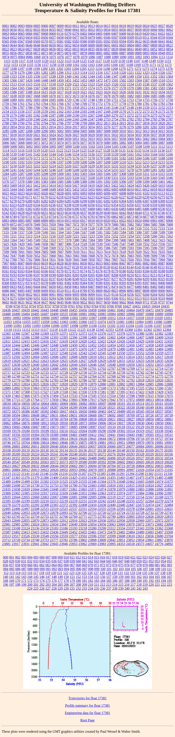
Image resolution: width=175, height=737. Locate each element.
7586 (107, 248)
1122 (60, 61)
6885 (21, 220)
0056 (122, 30)
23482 (121, 532)
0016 (114, 26)
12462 (16, 349)
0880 (91, 53)
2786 (161, 119)
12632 (130, 361)
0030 (13, 30)
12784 (63, 380)
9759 (63, 306)
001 (11, 557)
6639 (99, 213)
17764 (35, 400)
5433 (161, 185)
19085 (73, 427)
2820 (161, 123)
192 (151, 581)
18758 (16, 419)
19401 (73, 435)
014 (90, 557)
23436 (54, 532)
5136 (161, 150)
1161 (76, 65)
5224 (52, 166)
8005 (13, 263)
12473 (63, 349)
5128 (106, 150)
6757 (75, 217)
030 (17, 561)
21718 (25, 485)
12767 (102, 376)
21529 (73, 481)
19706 (130, 439)
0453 (21, 37)
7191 (5, 236)
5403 (5, 185)
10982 (92, 314)
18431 (73, 411)
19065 (16, 427)
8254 (99, 279)
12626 (73, 361)
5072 (44, 143)
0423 (169, 33)
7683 (130, 255)
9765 (102, 306)
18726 (149, 415)
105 (133, 569)
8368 (5, 283)
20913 (35, 470)
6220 (75, 197)
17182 (121, 388)
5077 (83, 143)
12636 (168, 361)
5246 (52, 170)
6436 (114, 209)
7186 (138, 232)
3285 (5, 131)
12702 (102, 368)
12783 (54, 380)
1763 (36, 104)
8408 (169, 283)
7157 (21, 232)
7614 (106, 252)
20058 (101, 446)
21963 (102, 493)
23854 (140, 540)
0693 (122, 45)
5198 (68, 162)
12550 (121, 353)
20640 (44, 466)
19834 (44, 442)
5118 (28, 150)
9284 (21, 298)
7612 (91, 252)
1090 (122, 57)
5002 (60, 131)
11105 (139, 326)
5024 (52, 135)
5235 (138, 166)
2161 (52, 111)
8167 (52, 271)
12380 (140, 333)
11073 (92, 322)
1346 (107, 76)
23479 (111, 532)
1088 (107, 57)
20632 (35, 466)
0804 (130, 45)
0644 (13, 45)
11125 (81, 329)
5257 (122, 170)
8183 (138, 271)
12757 (73, 376)
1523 (91, 84)
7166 (75, 232)
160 (127, 577)
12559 (159, 353)
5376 (5, 181)
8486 (5, 291)
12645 (83, 365)
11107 (158, 326)
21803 (92, 485)
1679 (114, 96)
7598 (169, 248)
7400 (122, 240)
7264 (13, 240)
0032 (29, 30)
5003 (68, 131)
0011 (75, 26)
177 (60, 581)
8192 (5, 275)
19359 (25, 435)
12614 (130, 357)
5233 (122, 166)
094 (66, 569)
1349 (130, 76)
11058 (45, 322)
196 (5, 584)
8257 (107, 279)
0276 (75, 33)
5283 (169, 170)
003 (23, 557)
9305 (107, 298)
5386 (68, 181)
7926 (130, 259)
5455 (91, 189)
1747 (83, 100)
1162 (83, 65)
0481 (99, 37)
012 (78, 557)
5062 (146, 139)
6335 (44, 205)
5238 (161, 166)
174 (42, 581)
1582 (153, 88)
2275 (153, 115)
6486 (146, 209)
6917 (83, 220)
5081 (114, 143)
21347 (6, 478)
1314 (83, 72)
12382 (159, 333)
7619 (130, 252)
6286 (75, 201)
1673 (75, 96)
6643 (130, 213)
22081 (73, 497)
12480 (121, 349)
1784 (169, 104)
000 (5, 557)
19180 (25, 431)
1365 (5, 80)
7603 (29, 252)
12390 (44, 337)
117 (35, 573)
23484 (130, 532)
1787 (21, 107)
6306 (138, 201)
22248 (121, 501)
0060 (153, 30)
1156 (37, 65)
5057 (114, 139)
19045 (149, 423)
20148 (120, 450)
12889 (6, 388)
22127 (120, 497)
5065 (169, 139)
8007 (21, 263)
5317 (5, 178)
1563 (5, 88)
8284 (138, 279)
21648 (121, 481)
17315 (35, 392)
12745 (159, 372)
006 (42, 557)
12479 (111, 349)
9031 (36, 294)
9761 (71, 306)
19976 (149, 442)
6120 (21, 197)
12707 (111, 368)
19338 (159, 431)
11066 (83, 322)
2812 (99, 123)
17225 (140, 388)
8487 (13, 291)
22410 (92, 505)
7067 (68, 224)
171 (23, 581)
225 (36, 588)
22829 (159, 516)
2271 (122, 115)
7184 (122, 232)
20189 (6, 454)
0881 (99, 53)
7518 (83, 244)
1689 (13, 100)
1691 (21, 100)
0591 (99, 41)
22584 (140, 509)
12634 (149, 361)
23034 (54, 524)
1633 (153, 92)
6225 (106, 197)
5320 (29, 178)
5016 (169, 131)
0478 (83, 37)
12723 (25, 372)
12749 (16, 376)
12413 (25, 341)
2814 (114, 123)
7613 (99, 252)
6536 (161, 209)
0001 (5, 26)
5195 (44, 162)
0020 (138, 26)
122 (65, 573)
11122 (72, 329)
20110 (25, 450)
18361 (159, 407)
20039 (44, 446)
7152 (153, 228)
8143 (122, 267)
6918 (91, 220)
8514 (75, 291)
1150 (160, 61)
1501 (114, 80)
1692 (29, 100)
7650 (29, 255)
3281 (145, 127)
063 (48, 565)
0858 (29, 53)
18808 (83, 419)
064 (54, 565)
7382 (83, 240)
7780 (13, 259)
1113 (162, 57)
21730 (35, 485)
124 (77, 573)
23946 (63, 544)
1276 (169, 69)
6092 (75, 193)
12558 (149, 353)
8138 (99, 267)
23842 (111, 540)
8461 (75, 287)
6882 (169, 217)
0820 (161, 45)
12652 (149, 365)
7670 (99, 255)
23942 (44, 544)
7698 (146, 255)
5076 (75, 143)
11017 (130, 318)
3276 (106, 127)
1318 (114, 72)
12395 (63, 337)
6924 (138, 220)
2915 (60, 127)
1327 (169, 72)
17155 (92, 388)
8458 (68, 287)
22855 (25, 520)
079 (145, 565)
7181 (99, 232)
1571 (68, 88)
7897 (114, 259)
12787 (92, 380)
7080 (114, 224)
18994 (92, 423)
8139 (106, 267)
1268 (114, 69)
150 (66, 577)
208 (78, 584)
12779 (16, 380)
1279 (21, 72)
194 (163, 581)
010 (66, 557)
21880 (130, 489)
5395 (114, 181)
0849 (138, 49)
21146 (44, 474)
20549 (25, 462)
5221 (29, 166)
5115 (13, 150)
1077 (68, 57)
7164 (60, 232)
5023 (44, 135)
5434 (169, 185)
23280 (92, 528)
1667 (29, 96)
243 (145, 588)
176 (54, 581)
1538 (161, 84)
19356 (16, 435)
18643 (63, 415)
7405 (138, 240)
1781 (146, 104)
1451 (68, 80)
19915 (111, 442)
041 (84, 561)
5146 (68, 154)
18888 (35, 423)
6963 (153, 220)
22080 (63, 497)
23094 (168, 524)
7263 (5, 240)
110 (163, 569)
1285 (52, 72)
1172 (160, 65)
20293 (130, 454)
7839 (68, 259)
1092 (138, 57)
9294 (52, 298)
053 (157, 561)
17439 (6, 396)
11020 (158, 318)
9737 (161, 302)
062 (42, 565)
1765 (52, 104)
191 (145, 581)
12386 (25, 337)
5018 (13, 135)
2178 (5, 115)
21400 (54, 478)
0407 (114, 33)
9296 (60, 298)
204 (54, 584)
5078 (91, 143)
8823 (114, 291)
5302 (75, 174)
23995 (111, 544)
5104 (107, 146)
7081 (122, 224)
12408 (149, 337)
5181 (114, 158)
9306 (114, 298)
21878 (111, 489)
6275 (161, 197)
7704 (169, 255)
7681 (122, 255)
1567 (36, 88)
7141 (122, 228)
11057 (35, 322)
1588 (29, 92)
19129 (140, 427)
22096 (102, 497)
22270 (159, 501)
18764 (35, 419)
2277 (169, 115)
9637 (44, 302)
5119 (36, 150)
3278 (122, 127)
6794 (99, 217)
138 (162, 573)
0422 (161, 33)
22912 (63, 520)
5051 (75, 139)
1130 (121, 61)
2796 (60, 123)
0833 (75, 49)
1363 (161, 76)
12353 (109, 329)
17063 (35, 388)
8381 (60, 283)
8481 (146, 287)
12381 (149, 333)
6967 (161, 220)
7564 (29, 248)
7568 (44, 248)
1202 (59, 69)
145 (36, 577)
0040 (68, 30)
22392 (73, 505)
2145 (107, 107)
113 (11, 573)
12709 (130, 368)
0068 (44, 33)
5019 (21, 135)
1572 (75, 88)
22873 (44, 520)
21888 (149, 489)
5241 (13, 170)
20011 (35, 446)
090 (42, 569)
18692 (111, 415)
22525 (63, 509)
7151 (145, 228)
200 (30, 584)
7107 (68, 228)
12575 (6, 357)
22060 (35, 497)
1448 (44, 80)
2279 (13, 119)
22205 (35, 501)
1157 (45, 65)
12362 (147, 329)
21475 (140, 478)
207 (72, 584)
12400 (92, 337)
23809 (102, 540)
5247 (60, 170)
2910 (21, 127)
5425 (138, 185)
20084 (140, 446)
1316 (99, 72)
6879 (153, 217)
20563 (44, 462)
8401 (153, 283)
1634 (161, 92)
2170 (122, 111)
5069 (29, 143)
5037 (153, 135)
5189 (169, 158)
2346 (83, 119)
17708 (6, 400)
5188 (161, 158)
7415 (161, 240)
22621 (168, 509)
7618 (122, 252)
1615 (44, 92)
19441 (111, 435)
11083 (130, 322)
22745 (16, 516)
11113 (35, 329)
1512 (5, 84)
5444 (13, 189)
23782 (63, 540)
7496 (68, 244)
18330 (130, 407)
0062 (169, 30)
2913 (44, 127)
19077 (63, 427)
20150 (130, 450)
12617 (159, 357)
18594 (16, 415)
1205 (83, 69)
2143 (91, 107)
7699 (153, 255)
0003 (21, 26)
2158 (36, 111)
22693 (63, 513)
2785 (153, 119)
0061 (161, 30)
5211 (130, 162)
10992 (16, 318)
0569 (36, 41)
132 (126, 573)
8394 (130, 283)
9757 (48, 306)
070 (90, 565)
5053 (91, 139)
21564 (102, 481)
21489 (6, 481)
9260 (146, 294)
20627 (16, 466)
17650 (159, 396)
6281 (36, 201)
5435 (5, 189)
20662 (73, 466)
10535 (63, 314)
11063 (64, 322)
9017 (13, 294)
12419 (73, 341)
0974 (5, 57)
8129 (75, 267)
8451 (60, 287)
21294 (130, 474)
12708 (121, 368)
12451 (83, 345)
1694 (44, 100)
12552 (140, 353)
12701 (92, 368)
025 (157, 557)
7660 (52, 255)
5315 (161, 174)
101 (108, 569)
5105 (115, 146)
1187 (5, 69)
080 (151, 565)
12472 (54, 349)
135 (144, 573)
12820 (159, 380)
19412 (92, 435)
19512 (159, 435)
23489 (140, 532)
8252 (83, 279)
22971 (149, 520)
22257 (140, 501)
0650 (52, 45)
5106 (122, 146)
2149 (138, 107)
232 (78, 588)
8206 (99, 275)
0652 (68, 45)
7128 (91, 228)
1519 (60, 84)
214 (114, 584)
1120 (45, 61)
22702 (73, 513)
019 (120, 557)
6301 (99, 201)
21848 (54, 489)
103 (121, 569)
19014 (111, 423)
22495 (6, 509)
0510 (138, 37)
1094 (154, 57)
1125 (83, 61)
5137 (169, 150)
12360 (128, 329)
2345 (75, 119)
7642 (5, 255)
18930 (63, 423)
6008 (122, 189)
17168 (102, 388)
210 (90, 584)
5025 (60, 135)
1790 (44, 107)
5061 (138, 139)
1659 (21, 96)
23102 (6, 528)
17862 (63, 400)
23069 (121, 524)
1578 (122, 88)
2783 (138, 119)
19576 (6, 439)
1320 (122, 72)
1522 (83, 84)
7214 (36, 236)
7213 (28, 236)
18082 (83, 404)
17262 (149, 388)
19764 (25, 442)
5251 (91, 170)
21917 (44, 493)
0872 (36, 53)
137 (156, 573)
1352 (153, 76)
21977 (130, 493)
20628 (25, 466)
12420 (82, 341)
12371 (63, 333)
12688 (54, 368)
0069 (52, 33)
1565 (21, 88)
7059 (52, 224)
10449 (63, 310)
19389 (54, 435)
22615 (159, 509)
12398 (83, 337)
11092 (27, 326)
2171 (130, 111)
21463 (121, 478)
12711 (140, 368)
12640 (35, 365)
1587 (21, 92)
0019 (130, 26)
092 (54, 569)
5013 (145, 131)
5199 (75, 162)
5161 (130, 154)
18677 (102, 415)
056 (5, 565)
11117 (44, 329)
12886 (159, 384)
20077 (130, 446)
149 (60, 577)
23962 (83, 544)
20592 (102, 462)
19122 (130, 427)
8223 (29, 279)
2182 (36, 115)
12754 (54, 376)
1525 (107, 84)
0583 (75, 41)
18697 (121, 415)
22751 (25, 516)
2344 (68, 119)
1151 (167, 61)
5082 (122, 143)
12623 (44, 361)
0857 (21, 53)
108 (151, 569)
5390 (91, 181)
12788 (102, 380)
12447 (44, 345)
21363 (16, 478)
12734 (102, 372)
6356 (130, 205)
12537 (54, 353)
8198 (44, 275)
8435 (21, 287)
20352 (16, 458)
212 (102, 584)
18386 (25, 411)
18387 (35, 411)
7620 (138, 252)
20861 (6, 470)
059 (23, 565)
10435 (165, 306)
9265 (161, 294)
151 (72, 577)
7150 (138, 228)
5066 (5, 143)
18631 (54, 415)
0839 (114, 49)
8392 (114, 283)
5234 (130, 166)
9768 (118, 306)
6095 (99, 193)
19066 (25, 427)
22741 (168, 513)
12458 (149, 345)
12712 (149, 368)
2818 (146, 123)
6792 (83, 217)
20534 (168, 458)
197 (11, 584)
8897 (138, 291)
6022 (13, 193)
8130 (83, 267)
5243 (29, 170)
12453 (102, 345)
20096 (159, 446)
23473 (102, 532)
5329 (99, 178)
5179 (99, 158)
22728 (140, 513)
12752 (44, 376)
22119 (111, 497)
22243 (111, 501)
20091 (149, 446)
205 (60, 584)
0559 (161, 37)
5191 (13, 162)
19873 (73, 442)
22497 (25, 509)
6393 (60, 209)
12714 (159, 368)
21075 (159, 470)
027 (169, 557)
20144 (111, 450)
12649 (121, 365)
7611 (83, 252)
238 (115, 588)
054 (163, 561)
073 (108, 565)
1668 (36, 96)
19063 (6, 427)
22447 (130, 505)
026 (163, 557)
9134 (114, 294)
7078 (99, 224)
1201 (52, 69)
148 (54, 577)
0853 (161, 49)
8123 (44, 267)
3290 (44, 131)
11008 (102, 318)
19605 (54, 439)
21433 (83, 478)
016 (102, 557)
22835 (168, 516)
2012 (83, 107)
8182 (130, 271)
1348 (122, 76)
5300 (60, 174)
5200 (83, 162)
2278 (5, 119)
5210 (122, 162)
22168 (159, 497)
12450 (73, 345)
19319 (140, 431)
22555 (102, 509)
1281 (36, 72)
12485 (168, 349)
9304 (99, 298)
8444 (36, 287)
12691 (63, 368)
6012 (145, 189)
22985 (16, 524)
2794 (44, 123)
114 (17, 573)
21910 (35, 493)
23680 (159, 536)
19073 (54, 427)
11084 (139, 322)
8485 (169, 287)
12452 (92, 345)
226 (42, 588)
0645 (21, 45)
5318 (13, 178)
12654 (168, 365)
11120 (63, 329)
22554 (92, 509)
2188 (60, 115)
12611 (102, 357)
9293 (44, 298)
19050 (159, 423)
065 (60, 565)
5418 (83, 185)
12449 (63, 345)
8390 (99, 283)
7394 (107, 240)
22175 (168, 497)
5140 (21, 154)
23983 (102, 544)
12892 (16, 388)
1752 (122, 100)
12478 (102, 349)
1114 (169, 57)
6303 (114, 201)
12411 (6, 341)
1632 (146, 92)
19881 (102, 442)
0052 (91, 30)
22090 (83, 497)
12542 (83, 353)
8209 (122, 275)
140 (5, 577)
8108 (13, 267)
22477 (159, 505)
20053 (82, 446)
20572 (54, 462)
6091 (68, 193)
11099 (83, 326)
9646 (68, 302)
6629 (29, 213)
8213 (153, 275)
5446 (29, 189)
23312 (111, 528)
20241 (54, 454)
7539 (99, 244)
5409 (13, 185)
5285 (13, 174)
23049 (73, 524)
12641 (44, 365)
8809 (99, 291)
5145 (60, 154)
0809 (153, 45)
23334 (121, 528)
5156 (91, 154)
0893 (146, 53)
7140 (114, 228)
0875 (60, 53)
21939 (63, 493)
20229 (44, 454)
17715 (16, 400)
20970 (92, 470)
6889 (44, 220)
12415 (35, 341)
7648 (21, 255)
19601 (44, 439)
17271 (6, 392)
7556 (161, 244)
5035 (138, 135)
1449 (52, 80)
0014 (99, 26)
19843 (54, 442)
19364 (35, 435)
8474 (114, 287)
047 (121, 561)
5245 (44, 170)
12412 (15, 341)
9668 (138, 302)
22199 (25, 501)
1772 (99, 104)
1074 (44, 57)
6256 (153, 197)
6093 (83, 193)
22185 (6, 501)
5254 (107, 170)
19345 (168, 431)
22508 (35, 509)
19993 (168, 442)
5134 (145, 150)
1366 (13, 80)
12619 (6, 361)
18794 (63, 419)
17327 (44, 392)
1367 (21, 80)
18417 (63, 411)
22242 (102, 501)
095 (72, 569)
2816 (130, 123)
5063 (153, 139)
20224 (35, 454)
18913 (44, 423)
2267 (91, 115)
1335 (29, 76)
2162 (60, 111)
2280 (21, 119)
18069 (63, 404)
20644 (54, 466)
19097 (92, 427)
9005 (169, 291)
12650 (130, 365)
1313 (75, 72)
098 (90, 569)
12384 (6, 337)
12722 (16, 372)
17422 (140, 392)
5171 (36, 158)
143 (23, 577)
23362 (159, 528)
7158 (29, 232)
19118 (121, 427)
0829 (44, 49)
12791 (121, 380)
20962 (83, 470)
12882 (121, 384)
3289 (36, 131)
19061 (168, 423)
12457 (140, 345)
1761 (21, 104)
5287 (21, 174)
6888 (36, 220)
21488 (168, 478)
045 (108, 561)
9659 (107, 302)
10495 (35, 314)
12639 (25, 365)
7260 (153, 236)
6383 (36, 209)
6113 (161, 193)
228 (54, 588)
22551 (83, 509)
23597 (102, 536)
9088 (44, 294)
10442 (35, 310)
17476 (44, 396)
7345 (29, 240)
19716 (140, 439)
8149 (153, 267)
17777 (44, 400)
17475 (35, 396)
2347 (91, 119)
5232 (114, 166)
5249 (75, 170)
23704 (168, 536)
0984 (21, 57)
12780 (25, 380)
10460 (102, 310)
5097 (60, 146)
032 (30, 561)
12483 (149, 349)
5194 (36, 162)
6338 (67, 205)
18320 (102, 407)
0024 (145, 26)
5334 (138, 178)
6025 (36, 193)
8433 (13, 287)
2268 (99, 115)
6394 (68, 209)
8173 (75, 271)
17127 (73, 388)
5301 (68, 174)
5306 (107, 174)
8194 (21, 275)
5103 (99, 146)
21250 (73, 474)
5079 (99, 143)
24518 (130, 544)
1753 (130, 100)
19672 (111, 439)
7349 (36, 240)
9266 (169, 294)
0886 (114, 53)
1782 (153, 104)
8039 (68, 263)
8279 (122, 279)
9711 (146, 302)
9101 (99, 294)
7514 (75, 244)
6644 (138, 213)
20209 (16, 454)
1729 (68, 100)
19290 (101, 431)
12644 (73, 365)
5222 (36, 166)
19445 (130, 435)
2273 (138, 115)
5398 (138, 181)
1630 (130, 92)
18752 (6, 419)
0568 (29, 41)
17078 (54, 388)
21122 (16, 474)
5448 (44, 189)
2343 (60, 119)
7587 (114, 248)
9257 (138, 294)
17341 (73, 392)
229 (60, 588)
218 (139, 584)
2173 (146, 111)
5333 (130, 178)
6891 (52, 220)
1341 (75, 76)
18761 (25, 419)
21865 (83, 489)
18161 (159, 404)
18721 (140, 415)
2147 (122, 107)
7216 (52, 236)
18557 (159, 411)
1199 (36, 69)
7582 (91, 248)
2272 (130, 115)
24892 (168, 544)
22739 (159, 513)
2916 (67, 127)
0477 (75, 37)
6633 (60, 213)
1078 (76, 57)
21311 (158, 474)
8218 (21, 279)
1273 (145, 69)
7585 (99, 248)
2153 (169, 107)
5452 (75, 189)
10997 (55, 318)
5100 (76, 146)
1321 (130, 72)
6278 (13, 201)
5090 (13, 146)
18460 (92, 411)
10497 (44, 314)
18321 (111, 407)
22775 (92, 516)
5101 (83, 146)
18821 (111, 419)
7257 (138, 236)
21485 (159, 478)
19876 (92, 442)
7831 (52, 259)
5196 (52, 162)
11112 (26, 329)
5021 (36, 135)
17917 (92, 400)
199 (23, 584)
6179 (44, 197)
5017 (5, 135)
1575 (99, 88)
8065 (107, 263)
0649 (44, 45)
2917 (75, 127)
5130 (114, 150)
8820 (106, 291)
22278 (6, 505)
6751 (29, 217)
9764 (95, 306)
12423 (101, 341)
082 (163, 565)
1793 (60, 107)
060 (30, 565)
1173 (168, 65)
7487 (60, 244)
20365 (44, 458)
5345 (161, 178)
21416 (63, 478)
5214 (153, 162)
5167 (5, 158)
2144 (99, 107)
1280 (29, 72)
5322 (44, 178)
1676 (91, 96)
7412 (153, 240)
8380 (52, 283)
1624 (107, 92)
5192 (21, 162)
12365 (6, 333)
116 (29, 573)
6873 (130, 217)
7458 (44, 244)
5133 (137, 150)
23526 (25, 536)
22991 (25, 524)
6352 (99, 205)
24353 (121, 544)
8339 (169, 279)
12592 (16, 357)
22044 (16, 497)
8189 (169, 271)
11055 (26, 322)
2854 (13, 127)
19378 (44, 435)
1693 (36, 100)
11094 (45, 326)
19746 (6, 442)
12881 (111, 384)
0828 (36, 49)
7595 (146, 248)
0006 (44, 26)
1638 (13, 96)
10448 (54, 310)
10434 (155, 306)
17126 (63, 388)
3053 (83, 127)
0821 (169, 45)
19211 (54, 431)
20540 (6, 462)
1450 (60, 80)
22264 (149, 501)
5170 (29, 158)
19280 (92, 431)
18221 (16, 407)
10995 (35, 318)
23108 (16, 528)
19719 (149, 439)
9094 (68, 294)
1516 (36, 84)
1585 (5, 92)
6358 (145, 205)
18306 (83, 407)
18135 (149, 404)
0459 (68, 37)
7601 (21, 252)
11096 (55, 326)
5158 (107, 154)
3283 (161, 127)
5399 (146, 181)
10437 (16, 310)
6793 (91, 217)
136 (150, 573)
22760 (63, 516)
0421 (153, 33)
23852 (130, 540)
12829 (73, 384)
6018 (153, 189)
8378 (44, 283)
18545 (140, 411)
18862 (6, 423)
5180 (107, 158)
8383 (75, 283)
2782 (130, 119)
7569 (52, 248)
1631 (138, 92)
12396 (73, 337)
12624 (54, 361)
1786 (13, 107)
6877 (146, 217)
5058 (122, 139)
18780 (54, 419)
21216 (63, 474)
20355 (25, 458)
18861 (168, 419)
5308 (122, 174)
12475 (73, 349)
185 (108, 581)
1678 (107, 96)
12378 (121, 333)
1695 (52, 100)
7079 (107, 224)
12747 (168, 372)
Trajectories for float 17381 (88, 698)
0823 (13, 49)
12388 (35, 337)
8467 (91, 287)
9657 (99, 302)
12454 (111, 345)
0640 (153, 41)
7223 (91, 236)
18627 (44, 415)
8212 (145, 275)
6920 (107, 220)
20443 (73, 458)
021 (133, 557)
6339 (75, 205)
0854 (169, 49)
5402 (169, 181)
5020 (29, 135)
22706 (83, 513)
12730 (83, 372)
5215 (161, 162)
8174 (83, 271)
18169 (168, 404)
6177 (36, 197)
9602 (5, 302)
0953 (169, 53)
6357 (138, 205)
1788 (29, 107)
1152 (6, 65)
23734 (25, 540)
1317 (107, 72)
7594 (138, 248)
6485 (138, 209)
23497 (159, 532)
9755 (40, 306)
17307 (16, 392)
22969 (140, 520)
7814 (44, 259)
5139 (13, 154)
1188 (13, 69)
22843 (6, 520)
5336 (146, 178)
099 (96, 569)
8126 (60, 267)
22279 (16, 505)
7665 (75, 255)
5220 (21, 166)
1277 (5, 72)
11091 (17, 326)
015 (96, 557)
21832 (168, 485)
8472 (107, 287)
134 (138, 573)
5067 (13, 143)
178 (66, 581)
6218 (60, 197)
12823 (16, 384)
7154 (169, 228)
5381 (36, 181)
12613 (120, 357)
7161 (52, 232)
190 (139, 581)
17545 (92, 396)
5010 (122, 131)
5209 (114, 162)
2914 (52, 127)
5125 (83, 150)
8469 (99, 287)
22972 (159, 520)
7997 (5, 263)
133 (132, 573)
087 (23, 569)
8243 (60, 279)
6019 (161, 189)
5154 (75, 154)
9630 (13, 302)
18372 (6, 411)
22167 (149, 497)
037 (60, 561)
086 (17, 569)
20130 (44, 450)
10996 (45, 318)
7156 (13, 232)
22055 (25, 497)
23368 (168, 528)
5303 (83, 174)
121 (59, 573)
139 (169, 573)
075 (121, 565)
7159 (36, 232)
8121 (36, 267)
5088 (169, 143)
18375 (16, 411)
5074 (60, 143)
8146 (145, 267)
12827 (54, 384)
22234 (92, 501)
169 (11, 581)
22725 (130, 513)
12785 (73, 380)
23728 (16, 540)
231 (72, 588)
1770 (91, 104)
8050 (83, 263)
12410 (168, 337)
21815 (130, 485)
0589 (91, 41)
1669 (44, 96)
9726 (153, 302)
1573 (83, 88)
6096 (107, 193)
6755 (60, 217)
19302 (120, 431)
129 (108, 573)
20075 (120, 446)
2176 (169, 111)
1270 (122, 69)
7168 (91, 232)
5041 (13, 139)
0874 (52, 53)
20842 (168, 466)
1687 (169, 96)
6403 (107, 209)
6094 (91, 193)
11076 (111, 322)
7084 (146, 224)
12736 (111, 372)
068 (78, 565)
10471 (149, 310)
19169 (6, 431)
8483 (161, 287)
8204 (83, 275)
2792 (36, 123)
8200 (60, 275)
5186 (146, 158)
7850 (91, 259)
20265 (83, 454)
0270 (67, 33)
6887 (29, 220)
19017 (121, 423)
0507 (114, 37)
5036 (146, 135)
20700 (102, 466)
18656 (83, 415)
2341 (44, 119)
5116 (21, 150)
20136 (82, 450)
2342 (52, 119)
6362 (5, 209)
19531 (168, 435)
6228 (130, 197)
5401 (161, 181)
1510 (161, 80)
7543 (107, 244)
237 (108, 588)
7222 (83, 236)
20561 (35, 462)
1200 (44, 69)
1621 (83, 92)
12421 (92, 341)
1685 (153, 96)
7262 (169, 236)
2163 (68, 111)
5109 (146, 146)
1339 (60, 76)
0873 (44, 53)
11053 (7, 322)
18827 (130, 419)
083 (169, 565)
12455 (121, 345)
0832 (68, 49)
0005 (36, 26)
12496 (35, 353)
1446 (36, 80)
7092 (21, 228)
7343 (21, 240)
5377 (13, 181)
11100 (92, 326)
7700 (161, 255)
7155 (5, 232)
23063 (111, 524)
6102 (146, 193)
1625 (114, 92)
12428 (130, 341)
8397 (146, 283)
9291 (36, 298)
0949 (161, 53)
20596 (111, 462)
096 (78, 569)
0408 (122, 33)
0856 (13, 53)
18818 (92, 419)
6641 (114, 213)
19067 (35, 427)
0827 (29, 49)
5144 (52, 154)
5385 (60, 181)
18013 (149, 400)
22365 (54, 505)
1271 (130, 69)
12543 (92, 353)
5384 (52, 181)
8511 (68, 291)
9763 (87, 306)
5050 (68, 139)
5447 (36, 189)
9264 (153, 294)
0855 (5, 53)
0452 (13, 37)
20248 (73, 454)
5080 (107, 143)
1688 (5, 100)
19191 (35, 431)
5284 (5, 174)
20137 (92, 450)
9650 (75, 302)
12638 (16, 365)
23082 (159, 524)
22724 (121, 513)
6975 (21, 224)
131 (120, 573)
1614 (36, 92)
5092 (29, 146)
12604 (35, 357)
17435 (168, 392)
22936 (102, 520)
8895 (130, 291)
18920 (54, 423)
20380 (63, 458)
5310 (138, 174)
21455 (111, 478)
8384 (83, 283)
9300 (68, 298)
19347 (6, 435)
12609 (83, 357)
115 (23, 573)
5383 (44, 181)
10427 (127, 306)
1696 (60, 100)
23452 (73, 532)
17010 (25, 388)
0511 (146, 37)
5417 (75, 185)
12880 (102, 384)
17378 (92, 392)
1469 (91, 80)
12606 (54, 357)
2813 (107, 123)
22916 (73, 520)
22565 (121, 509)
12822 (6, 384)
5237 (153, 166)
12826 (44, 384)
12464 (25, 349)
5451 (68, 189)
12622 (35, 361)
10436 (6, 310)
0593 (114, 41)
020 (126, 557)
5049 (60, 139)
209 (84, 584)
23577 (73, 536)
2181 (29, 115)
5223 (44, 166)
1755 (146, 100)
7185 (130, 232)
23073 (149, 524)
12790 (111, 380)
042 (90, 561)
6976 (29, 224)
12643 (63, 365)
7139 (106, 228)
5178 (91, 158)
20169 (149, 450)
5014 (153, 131)
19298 (111, 431)
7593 (130, 248)
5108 (138, 146)
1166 (114, 65)
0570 (44, 41)
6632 (52, 213)
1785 (5, 107)
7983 (169, 259)
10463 (121, 310)
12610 (92, 357)
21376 (25, 478)
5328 (91, 178)
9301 (75, 298)
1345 (99, 76)
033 (36, 561)
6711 (146, 213)
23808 (92, 540)
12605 (44, 357)
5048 (52, 139)
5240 (5, 170)
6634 (68, 213)
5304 (91, 174)
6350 (91, 205)
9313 (138, 298)
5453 (83, 189)
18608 (35, 415)
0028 (169, 26)
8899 (153, 291)
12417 (54, 341)
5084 (138, 143)
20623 (6, 466)
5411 (29, 185)
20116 (35, 450)
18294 (63, 407)
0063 (5, 33)
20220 (25, 454)
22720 (102, 513)
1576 (107, 88)
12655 (6, 368)
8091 (5, 267)
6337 (60, 205)
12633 (140, 361)
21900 (6, 493)
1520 (68, 84)
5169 (21, 158)
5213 (145, 162)
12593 (25, 357)
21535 (83, 481)
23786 (73, 540)
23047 (63, 524)
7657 (44, 255)
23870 (168, 540)
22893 (54, 520)
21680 (6, 485)
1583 (161, 88)
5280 (146, 170)
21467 (130, 478)
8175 (91, 271)
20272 (102, 454)
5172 (44, 158)
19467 (140, 435)
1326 (161, 72)
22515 (44, 509)
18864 (16, 423)
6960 (146, 220)
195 (169, 581)
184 (102, 581)
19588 (25, 439)
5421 (106, 185)
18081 (73, 404)
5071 (36, 143)
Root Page (87, 720)
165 (157, 577)
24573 (140, 544)
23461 (92, 532)
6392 (52, 209)
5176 (75, 158)
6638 (91, 213)
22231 (83, 501)
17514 (63, 396)
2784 (146, 119)
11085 (148, 322)
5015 (161, 131)
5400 (153, 181)
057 (11, 565)
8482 (153, 287)
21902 (16, 493)
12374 (92, 333)
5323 (52, 178)
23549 (44, 536)
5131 (122, 150)
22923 (83, 520)
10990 (168, 314)
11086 (158, 322)
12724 (35, 372)
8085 (153, 263)
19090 (83, 427)
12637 (6, 365)
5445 (21, 189)
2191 (83, 115)
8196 (29, 275)
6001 (99, 189)
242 (139, 588)
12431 (159, 341)
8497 (29, 291)
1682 (130, 96)
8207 (107, 275)
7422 (169, 240)
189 (133, 581)
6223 (91, 197)
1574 (91, 88)
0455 (36, 37)
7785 (21, 259)
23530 (35, 536)
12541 (73, 353)
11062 (54, 322)
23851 (121, 540)
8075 (130, 263)
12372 (73, 333)
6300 (91, 201)
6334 (36, 205)
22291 (25, 505)
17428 (149, 392)
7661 (60, 255)
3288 (29, 131)
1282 (44, 72)
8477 (130, 287)
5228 (83, 166)
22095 (92, 497)
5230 (99, 166)
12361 (138, 329)
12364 (166, 329)
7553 (153, 244)
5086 (153, 143)
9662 (122, 302)
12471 (44, 349)
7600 (13, 252)
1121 (52, 61)
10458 (92, 310)
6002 (107, 189)
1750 (107, 100)
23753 (44, 540)
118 (41, 573)
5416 (67, 185)
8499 (44, 291)
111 (169, 569)
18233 (25, 407)
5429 (153, 185)
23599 (111, 536)
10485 (168, 310)
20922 (44, 470)
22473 (140, 505)
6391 (44, 209)
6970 (5, 224)
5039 (169, 135)
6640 (107, 213)
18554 (149, 411)
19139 (149, 427)
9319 (161, 298)
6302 (107, 201)
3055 (99, 127)
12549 (111, 353)
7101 (44, 228)
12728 (63, 372)
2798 (75, 123)
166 (163, 577)
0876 (68, 53)
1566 (29, 88)
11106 (148, 326)
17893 (73, 400)
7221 (75, 236)
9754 (32, 306)
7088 (169, 224)
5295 (36, 174)
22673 (44, 513)
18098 (111, 404)
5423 (122, 185)
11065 (73, 322)
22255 (130, 501)
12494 (25, 353)
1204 (75, 69)
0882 (107, 53)
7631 (153, 252)
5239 (169, 166)
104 (127, 569)
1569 (52, 88)
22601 (149, 509)
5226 (68, 166)
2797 (68, 123)
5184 (138, 158)
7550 (138, 244)
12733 (92, 372)
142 (17, 577)
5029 (91, 135)
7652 (36, 255)
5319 (21, 178)
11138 (91, 329)
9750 (16, 306)
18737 (159, 415)
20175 (159, 450)
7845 (75, 259)
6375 (13, 209)
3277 (114, 127)
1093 (146, 57)
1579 (130, 88)
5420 (99, 185)
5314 (153, 174)
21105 (168, 470)
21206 (53, 474)
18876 (25, 423)
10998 (64, 318)
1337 (44, 76)
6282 (44, 201)
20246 (63, 454)
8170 (60, 271)
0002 (13, 26)
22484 (168, 505)
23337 (130, 528)
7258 (145, 236)
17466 (25, 396)
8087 (161, 263)
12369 (44, 333)
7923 (122, 259)
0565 (5, 41)
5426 (145, 185)
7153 (161, 228)
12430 (149, 341)
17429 (159, 392)
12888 (168, 384)
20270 (92, 454)
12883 (130, 384)
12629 (102, 361)
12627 (83, 361)
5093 (37, 146)
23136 (35, 528)
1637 (5, 96)
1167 (122, 65)
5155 (83, 154)
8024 (52, 263)
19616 (73, 439)
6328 (21, 205)
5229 (91, 166)
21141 (25, 474)
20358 (35, 458)
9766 (110, 306)
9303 (91, 298)
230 (66, 588)
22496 (16, 509)
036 (54, 561)
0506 (107, 37)
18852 (159, 419)
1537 (153, 84)
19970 (140, 442)
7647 (13, 255)
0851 (146, 49)
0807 (146, 45)
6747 (169, 213)
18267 (44, 407)
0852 (153, 49)
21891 (168, 489)
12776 (168, 376)
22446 (121, 505)
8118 (28, 267)
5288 (29, 174)
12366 (16, 333)
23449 (63, 532)
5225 (60, 166)
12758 (83, 376)
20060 (111, 446)
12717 (6, 372)
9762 (79, 306)
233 (84, 588)
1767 (68, 104)
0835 (91, 49)
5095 (52, 146)
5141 (29, 154)
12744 (149, 372)
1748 (91, 100)
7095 (29, 228)
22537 (73, 509)
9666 (130, 302)
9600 (169, 298)
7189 (161, 232)
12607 (63, 357)
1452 (75, 80)
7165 (68, 232)
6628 (21, 213)
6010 (130, 189)
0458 (60, 37)
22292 (35, 505)
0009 (60, 26)
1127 (98, 61)
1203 (67, 69)
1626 (122, 92)
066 (66, 565)
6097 (114, 193)
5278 (130, 170)
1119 (37, 61)
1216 (98, 69)
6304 (122, 201)
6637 (83, 213)
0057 (130, 30)
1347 (114, 76)
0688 (83, 45)
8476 (122, 287)
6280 (29, 201)
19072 (44, 427)
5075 (68, 143)
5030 (99, 135)
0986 (29, 57)
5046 (36, 139)
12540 (63, 353)
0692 (114, 45)
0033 (36, 30)
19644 (102, 439)
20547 (16, 462)
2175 (161, 111)
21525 (63, 481)
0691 (107, 45)
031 (23, 561)
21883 (140, 489)
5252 (99, 170)
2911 (29, 127)
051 (145, 561)
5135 (153, 150)
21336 (168, 474)
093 (60, 569)
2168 (107, 111)
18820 (102, 419)
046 (115, 561)
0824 (21, 49)
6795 (107, 217)
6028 (60, 193)
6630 (36, 213)
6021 (5, 193)
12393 (54, 337)
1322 (138, 72)
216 (126, 584)
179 (72, 581)
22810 (140, 516)
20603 (130, 462)
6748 (5, 217)
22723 (111, 513)
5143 (44, 154)
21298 (139, 474)
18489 (121, 411)
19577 (16, 439)
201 (36, 584)
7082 (130, 224)
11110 (8, 329)
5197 (60, 162)
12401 (102, 337)
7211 (13, 236)
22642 (16, 513)
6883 (5, 220)
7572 (60, 248)
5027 (75, 135)
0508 (122, 37)
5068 (21, 143)
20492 (102, 458)
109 (157, 569)
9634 (36, 302)
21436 (92, 478)
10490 (16, 314)
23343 (140, 528)
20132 (54, 450)
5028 (83, 135)
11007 (92, 318)
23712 (6, 540)
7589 (122, 248)
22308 (44, 505)
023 (145, 557)
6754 (52, 217)
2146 (114, 107)
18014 (159, 400)
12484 (159, 349)
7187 (146, 232)
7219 (60, 236)
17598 (130, 396)
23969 (92, 544)
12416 (44, 341)
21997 (168, 493)
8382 (68, 283)
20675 (83, 466)
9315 (145, 298)
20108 (6, 450)
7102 (52, 228)
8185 (153, 271)
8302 (153, 279)
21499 (25, 481)
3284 (169, 127)
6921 (114, 220)
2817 (138, 123)
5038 (161, 135)
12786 (83, 380)
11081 (120, 322)
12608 (73, 357)
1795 (68, 107)
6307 (146, 201)
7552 (146, 244)
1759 (5, 104)
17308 (25, 392)
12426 (120, 341)
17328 (54, 392)
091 (48, 569)
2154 (5, 111)
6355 (122, 205)
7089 (5, 228)
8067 (122, 263)
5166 (169, 154)
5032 (114, 135)
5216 (169, 162)
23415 (35, 532)
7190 (169, 232)
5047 (44, 139)
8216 (5, 279)
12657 (25, 368)
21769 (63, 485)
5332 (122, 178)
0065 (21, 33)
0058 (138, 30)
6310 (169, 201)
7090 (13, 228)
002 (17, 557)
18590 (6, 415)
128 (102, 573)
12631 (121, 361)
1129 (114, 61)
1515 (29, 84)
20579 (73, 462)
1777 (114, 104)
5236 (146, 166)
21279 (92, 474)
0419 (138, 33)
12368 (35, 333)
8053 (99, 263)
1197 (21, 69)
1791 (52, 107)
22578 (130, 509)
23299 (102, 528)
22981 (6, 524)
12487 (6, 353)
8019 (44, 263)
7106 (60, 228)
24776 (159, 544)
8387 (91, 283)
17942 (111, 400)
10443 (44, 310)
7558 (5, 248)
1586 (13, 92)
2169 (114, 111)
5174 (60, 158)
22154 (140, 497)
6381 (21, 209)
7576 (75, 248)
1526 (114, 84)
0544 (153, 37)
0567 (21, 41)
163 (145, 577)
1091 (130, 57)
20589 (92, 462)
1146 (129, 61)
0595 (130, 41)
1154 (22, 65)
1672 (68, 96)
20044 (73, 446)
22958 (130, 520)
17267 (168, 388)
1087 (99, 57)
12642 (54, 365)
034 (42, 561)
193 (157, 581)
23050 (83, 524)
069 (84, 565)
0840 (122, 49)
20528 (149, 458)
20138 (101, 450)
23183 (54, 528)
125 (84, 573)
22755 (44, 516)
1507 (146, 80)
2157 (29, 111)
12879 (92, 384)
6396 (75, 209)
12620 (16, 361)
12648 (111, 365)
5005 (83, 131)
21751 (44, 485)
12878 (83, 384)
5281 (153, 170)
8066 (114, 263)
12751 (35, 376)
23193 (73, 528)
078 (139, 565)
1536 (146, 84)
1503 (130, 80)
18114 (140, 404)
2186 (44, 115)
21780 (73, 485)
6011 (138, 189)
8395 (138, 283)
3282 (153, 127)
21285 (101, 474)
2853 (5, 127)
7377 (60, 240)
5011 (130, 131)
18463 (102, 411)
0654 (75, 45)
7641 (169, 252)
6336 (52, 205)
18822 (121, 419)
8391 (107, 283)
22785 (102, 516)
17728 (25, 400)
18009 (140, 400)
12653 (159, 365)
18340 (140, 407)
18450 (83, 411)
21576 (111, 481)
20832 (149, 466)
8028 (60, 263)
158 (115, 577)
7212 (21, 236)
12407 (140, 337)
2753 (107, 119)
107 (145, 569)
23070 (130, 524)
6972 (13, 224)
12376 (102, 333)
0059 (146, 30)
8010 (36, 263)
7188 (153, 232)
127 (96, 573)
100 (102, 569)
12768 (111, 376)
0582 (68, 41)
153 (84, 577)
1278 (13, 72)
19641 (92, 439)
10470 (140, 310)
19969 (130, 442)
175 (48, 581)
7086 (161, 224)
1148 (144, 61)
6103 (153, 193)
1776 (107, 104)
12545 (102, 353)
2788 (5, 123)
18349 (149, 407)
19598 (35, 439)
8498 (36, 291)
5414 (52, 185)
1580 (138, 88)
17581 (121, 396)
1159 (60, 65)
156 (102, 577)
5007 (99, 131)
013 (84, 557)
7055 (44, 224)
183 (96, 581)
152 (78, 577)
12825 (35, 384)
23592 (83, 536)
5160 (122, 154)
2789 (13, 123)
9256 (130, 294)
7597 (161, 248)
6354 (114, 205)
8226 (36, 279)
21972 (111, 493)
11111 (17, 329)
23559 (63, 536)
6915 (68, 220)
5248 (68, 170)
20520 (121, 458)
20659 (63, 466)
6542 (5, 213)
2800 (91, 123)
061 (36, 565)
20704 (111, 466)
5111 (154, 146)
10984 (111, 314)
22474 (149, 505)
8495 (21, 291)
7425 (5, 244)
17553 (102, 396)
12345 (100, 329)
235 (96, 588)
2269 (107, 115)
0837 (107, 49)
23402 (16, 532)
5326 (75, 178)
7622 (145, 252)
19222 (73, 431)
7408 (146, 240)
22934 (92, 520)
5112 (161, 146)
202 (42, 584)
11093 (36, 326)
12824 (25, 384)
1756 (153, 100)
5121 (52, 150)
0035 (52, 30)
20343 (6, 458)
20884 (16, 470)
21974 (121, 493)
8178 (107, 271)
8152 (169, 267)
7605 (44, 252)
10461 (111, 310)
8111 (21, 267)
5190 (5, 162)
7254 (130, 236)
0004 (29, 26)
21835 (6, 489)
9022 (29, 294)
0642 (169, 41)
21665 (140, 481)
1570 (60, 88)
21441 (102, 478)
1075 (52, 57)
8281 (130, 279)
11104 (130, 326)
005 (36, 557)
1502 (122, 80)
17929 (102, 400)
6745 (153, 213)
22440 (111, 505)
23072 (140, 524)
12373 (83, 333)
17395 (121, 392)
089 (36, 569)
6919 (99, 220)
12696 (73, 368)
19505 (149, 435)
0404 (91, 33)
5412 (36, 185)
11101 (102, 326)
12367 (25, 333)
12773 (140, 376)
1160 (68, 65)
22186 (16, 501)
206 (66, 584)
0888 (130, 53)
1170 (145, 65)
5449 (52, 189)
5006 (91, 131)
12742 (140, 372)
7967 (153, 259)
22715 (92, 513)
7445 (29, 244)
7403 (130, 240)
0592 (107, 41)
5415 (60, 185)
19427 (102, 435)
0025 (153, 26)
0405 (99, 33)
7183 (114, 232)
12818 (140, 380)
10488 (6, 314)
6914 (60, 220)
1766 (60, 104)
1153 (14, 65)
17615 (149, 396)
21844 (35, 489)
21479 (149, 478)
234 (90, 588)
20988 (111, 470)
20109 (16, 450)
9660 (114, 302)
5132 (130, 150)
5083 (130, 143)
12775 (159, 376)
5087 (161, 143)
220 (151, 584)
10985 (121, 314)
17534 (83, 396)
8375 (36, 283)
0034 (44, 30)
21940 (73, 493)
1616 (52, 92)
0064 (13, 33)
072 (102, 565)
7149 (130, 228)
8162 (13, 271)
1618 (68, 92)
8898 (145, 291)
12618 (168, 357)
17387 (111, 392)
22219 (73, 501)
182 (90, 581)
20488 (92, 458)
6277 (5, 201)
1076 (60, 57)
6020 (169, 189)
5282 (161, 170)
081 (157, 565)
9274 (5, 298)
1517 (44, 84)
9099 (91, 294)
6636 (75, 213)
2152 (161, 107)
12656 (16, 368)
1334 (21, 76)
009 (60, 557)
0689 (91, 45)
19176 (16, 431)
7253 (122, 236)
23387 (6, 532)
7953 (138, 259)
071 (96, 565)
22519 (54, 509)
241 (133, 588)
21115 (7, 474)
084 (5, 569)
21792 (83, 485)
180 (78, 581)
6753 (44, 217)
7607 (60, 252)
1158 (52, 65)
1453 (83, 80)
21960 (92, 493)
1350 (138, 76)
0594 (122, 41)
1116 (14, 61)
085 (11, 569)
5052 (83, 139)
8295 (146, 279)
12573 (168, 353)
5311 (146, 174)
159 (121, 577)
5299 (52, 174)
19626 (83, 439)
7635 (161, 252)
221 (157, 584)
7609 (68, 252)
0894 (153, 53)
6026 (44, 193)
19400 (63, 435)
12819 (149, 380)
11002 (74, 318)
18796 (73, 419)
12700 (83, 368)
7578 (83, 248)
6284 (60, 201)
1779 (130, 104)
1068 (37, 57)
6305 (130, 201)
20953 (73, 470)
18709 (130, 415)
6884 (13, 220)
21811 (121, 485)
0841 (130, 49)
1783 (161, 104)
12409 (159, 337)
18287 (54, 407)
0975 (13, 57)
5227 (75, 166)
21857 (63, 489)
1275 (161, 69)
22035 (6, 497)
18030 (6, 404)
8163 (21, 271)
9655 (91, 302)
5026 (68, 135)
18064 (44, 404)
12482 (140, 349)
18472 (111, 411)
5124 (75, 150)
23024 (35, 524)
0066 (29, 33)
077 (133, 565)
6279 (21, 201)
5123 (67, 150)
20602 (121, 462)
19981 (159, 442)
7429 (21, 244)
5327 (83, 178)
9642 (52, 302)
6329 (28, 205)
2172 (138, 111)
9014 (5, 294)
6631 (44, 213)
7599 (5, 252)
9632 (29, 302)
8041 (75, 263)
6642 (122, 213)
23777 (54, 540)
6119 (13, 197)
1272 (137, 69)
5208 (107, 162)
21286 (111, 474)
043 (96, 561)
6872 (122, 217)
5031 (107, 135)
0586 (83, 41)
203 (48, 584)
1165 (106, 65)
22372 (63, 505)
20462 (83, 458)
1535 (138, 84)
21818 (140, 485)
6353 (106, 205)
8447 (44, 287)
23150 (44, 528)
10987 (140, 314)
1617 (60, 92)
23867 (159, 540)
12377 (111, 333)
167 (169, 577)
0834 (83, 49)
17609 (140, 396)
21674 (159, 481)
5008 (107, 131)
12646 (92, 365)
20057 (92, 446)
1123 (68, 61)
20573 (63, 462)
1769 (83, 104)
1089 (115, 57)
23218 (83, 528)
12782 (44, 380)
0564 (169, 37)
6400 (91, 209)
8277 (114, 279)
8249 (75, 279)
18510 (130, 411)
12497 (44, 353)
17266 (159, 388)
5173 (52, 158)
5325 (68, 178)
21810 (111, 485)
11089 (167, 322)
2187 (52, 115)
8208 (114, 275)
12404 (121, 337)
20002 (25, 446)
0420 (145, 33)
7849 (83, 259)
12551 (130, 353)
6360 (161, 205)
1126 (91, 61)
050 (139, 561)
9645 (60, 302)
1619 (75, 92)
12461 (6, 349)
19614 (63, 439)
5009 (114, 131)
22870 (35, 520)
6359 (153, 205)
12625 (63, 361)
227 (48, 588)
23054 (92, 524)
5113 (169, 146)
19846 (63, 442)
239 (121, 588)
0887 (122, 53)
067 (72, 565)
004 (30, 557)
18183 (6, 407)
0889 (138, 53)
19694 (121, 439)
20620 (168, 462)
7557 (169, 244)
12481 (130, 349)
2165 (83, 111)
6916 (75, 220)
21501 (35, 481)
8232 (44, 279)
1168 (129, 65)
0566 (13, 41)
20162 (140, 450)
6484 (130, 209)
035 (48, 561)
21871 (92, 489)
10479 (159, 310)
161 (133, 577)
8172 (68, 271)
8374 (29, 283)
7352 (44, 240)
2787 (169, 119)
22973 (168, 520)
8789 (83, 291)
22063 (44, 497)
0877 (75, 53)
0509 (130, 37)
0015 (106, 26)
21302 (149, 474)
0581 (60, 41)
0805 (138, 45)
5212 (138, 162)
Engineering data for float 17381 (87, 713)
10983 (102, 314)
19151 (168, 427)
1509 (153, 80)
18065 (54, 404)
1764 (44, 104)
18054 (35, 404)
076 (127, 565)
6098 (122, 193)
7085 (153, 224)
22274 (168, 501)
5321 (36, 178)
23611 (140, 536)
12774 (149, 376)
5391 (99, 181)
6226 (114, 197)
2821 (169, 123)
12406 (130, 337)
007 (48, 557)
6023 (21, 193)
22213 (54, 501)
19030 (140, 423)
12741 (130, 372)
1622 (91, 92)
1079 (83, 57)
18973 (83, 423)
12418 (63, 341)
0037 (60, 30)
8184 (146, 271)
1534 (130, 84)
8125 (52, 267)
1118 (29, 61)
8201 (68, 275)
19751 (16, 442)
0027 (161, 26)
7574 (68, 248)
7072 (75, 224)
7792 (29, 259)
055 (169, 561)
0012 (83, 26)
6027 (52, 193)
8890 (122, 291)
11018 (140, 318)
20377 (54, 458)
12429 (140, 341)
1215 (91, 69)
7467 (52, 244)
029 (11, 561)
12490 (16, 353)
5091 (21, 146)
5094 (44, 146)
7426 (13, 244)
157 (108, 577)
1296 (60, 72)
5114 (5, 150)
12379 (130, 333)
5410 (21, 185)
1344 (91, 76)
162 (139, 577)
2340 (36, 119)
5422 (114, 185)
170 (17, 581)
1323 (146, 72)
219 (145, 584)
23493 (149, 532)
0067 (36, 33)
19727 (159, 439)
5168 (13, 158)
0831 (60, 49)
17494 (54, 396)
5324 (60, 178)
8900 (161, 291)
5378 (21, 181)
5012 (138, 131)
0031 (21, 30)
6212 (52, 197)
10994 (26, 318)
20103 (168, 446)
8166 (44, 271)
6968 (169, 220)
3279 (130, 127)
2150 (146, 107)
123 (71, 573)
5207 (99, 162)
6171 (28, 197)
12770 (130, 376)
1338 (52, 76)
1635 (169, 92)
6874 (138, 217)
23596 (92, 536)
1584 (169, 88)
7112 (75, 228)
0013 (91, 26)
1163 (91, 65)
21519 (54, 481)
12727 (54, 372)
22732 (149, 513)
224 (30, 588)
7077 (91, 224)
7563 (21, 248)
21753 (54, 485)
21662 (130, 481)
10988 (149, 314)
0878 (83, 53)
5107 (130, 146)
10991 (7, 318)
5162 (138, 154)
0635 (146, 41)
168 (5, 581)
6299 (83, 201)
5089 (5, 146)
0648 (36, 45)
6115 (169, 193)
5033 (122, 135)
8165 (36, 271)
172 (30, 581)
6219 (67, 197)
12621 (25, 361)
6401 (99, 209)
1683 (138, 96)
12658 (35, 368)
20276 (111, 454)
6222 (83, 197)
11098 (74, 326)
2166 (91, 111)
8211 (138, 275)
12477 (92, 349)
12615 (140, 357)
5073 (52, 143)
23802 (83, 540)
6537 (169, 209)
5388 (75, 181)
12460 (168, 345)
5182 (122, 158)
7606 (52, 252)
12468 (35, 349)
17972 (130, 400)
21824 (149, 485)
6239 (145, 197)
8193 (13, 275)
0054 (107, 30)
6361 (169, 205)
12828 (63, 384)
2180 (21, 115)
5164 (153, 154)
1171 (152, 65)
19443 (121, 435)
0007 (52, 26)
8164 (29, 271)
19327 (149, 431)
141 (11, 577)
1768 (75, 104)
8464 (83, 287)
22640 (6, 513)
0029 (5, 30)
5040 (5, 139)
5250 (83, 170)
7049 (36, 224)
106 (139, 569)
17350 (83, 392)
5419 (91, 185)
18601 (25, 415)
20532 (159, 458)
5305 (99, 174)
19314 (130, 431)
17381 (102, 392)
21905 (25, 493)
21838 (16, 489)
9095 (75, 294)
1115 (7, 61)
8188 (161, 271)
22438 (102, 505)
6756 (68, 217)
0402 (83, 33)
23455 (83, 532)
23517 (16, 536)
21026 (140, 470)
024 (151, 557)
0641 (161, 41)
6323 (13, 205)
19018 (130, 423)
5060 (130, 139)
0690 (99, 45)
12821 (168, 380)
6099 (130, 193)
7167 (83, 232)
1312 (68, 72)
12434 (6, 345)
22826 (149, 516)
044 (102, 561)
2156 (21, 111)
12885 (149, 384)
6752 (36, 217)
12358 (119, 329)
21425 (73, 478)
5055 (99, 139)
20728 (130, 466)
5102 (91, 146)
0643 (5, 45)
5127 (98, 150)
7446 (36, 244)
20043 (63, 446)
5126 (91, 150)
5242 (21, 170)
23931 (25, 544)
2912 (36, 127)
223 (169, 584)
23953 (73, 544)
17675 (168, 396)
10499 (54, 314)
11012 (111, 318)
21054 (149, 470)
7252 (114, 236)
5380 (29, 181)
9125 (107, 294)
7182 (107, 232)
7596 (153, 248)
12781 (35, 380)
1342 (83, 76)
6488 (153, 209)
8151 (161, 267)
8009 (29, 263)
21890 (159, 489)
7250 (99, 236)
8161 (5, 271)
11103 (120, 326)
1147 (137, 61)
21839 (25, 489)
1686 (161, 96)
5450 (60, 189)
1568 (44, 88)
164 (151, 577)
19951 (121, 442)
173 (36, 581)
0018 (122, 26)
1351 (146, 76)
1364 (169, 76)
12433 (168, 341)
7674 (114, 255)
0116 (60, 33)
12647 (102, 365)
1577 (114, 88)
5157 (99, 154)
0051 (83, 30)
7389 (99, 240)
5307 (114, 174)
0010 (68, 26)
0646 (29, 45)
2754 (114, 119)
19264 (82, 431)
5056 (107, 139)
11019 (149, 318)
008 (54, 557)
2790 (21, 123)
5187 (153, 158)
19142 (159, 427)
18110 (130, 404)
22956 (121, 520)
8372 (21, 283)
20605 (140, 462)
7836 (60, 259)
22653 (25, 513)
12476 (83, 349)
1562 (169, 84)
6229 (138, 197)
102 (115, 569)
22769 (73, 516)
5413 (44, 185)
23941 (35, 544)
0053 (99, 30)
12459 (159, 345)
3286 (13, 131)
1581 (146, 88)
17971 (121, 400)
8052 (91, 263)
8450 (52, 287)
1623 (99, 92)
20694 (92, 466)
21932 (54, 493)
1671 (60, 96)
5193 (29, 162)
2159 (44, 111)
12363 (157, 329)
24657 (149, 544)
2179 (13, 115)
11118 (53, 329)
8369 (13, 283)
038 (66, 561)
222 (163, 584)
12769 (121, 376)
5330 (107, 178)
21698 (16, 485)
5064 (161, 139)
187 (121, 581)
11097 (64, 326)
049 (133, 561)
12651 (140, 365)
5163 (146, 154)
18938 (73, 423)
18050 (25, 404)
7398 (114, 240)
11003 (83, 318)
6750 (21, 217)
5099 (68, 146)
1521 (75, 84)
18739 (168, 415)
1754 (138, 100)
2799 (83, 123)
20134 (63, 450)
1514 (21, 84)
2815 (122, 123)
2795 (52, 123)
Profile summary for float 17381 (87, 705)
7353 (52, 240)
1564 (13, 88)
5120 (44, 150)
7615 (114, 252)
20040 (54, 446)
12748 (6, 376)
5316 (169, 174)
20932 (63, 470)
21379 (35, 478)
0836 (99, 49)
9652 (83, 302)
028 (5, 561)
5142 (36, 154)
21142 (35, 474)
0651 (60, 45)
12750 (25, 376)
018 (114, 557)
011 (72, 557)
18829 (140, 419)
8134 (91, 267)
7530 (91, 244)
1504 (138, 80)
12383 (168, 333)
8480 (138, 287)
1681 (122, 96)
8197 (36, 275)
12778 (6, 380)
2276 (161, 115)
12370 (54, 333)
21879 (121, 489)
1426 (29, 80)
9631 (21, 302)
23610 (130, 536)
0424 (5, 37)
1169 (137, 65)
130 (114, 573)
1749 (99, 100)
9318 (153, 298)
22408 (83, 505)
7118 (83, 228)
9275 (13, 298)
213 (108, 584)
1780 (138, 104)
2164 (75, 111)
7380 (75, 240)
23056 (102, 524)
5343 (153, 178)
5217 (5, 166)
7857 (99, 259)
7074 (83, 224)
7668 (91, 255)
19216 (63, 431)
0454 (29, 37)
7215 (44, 236)
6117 (5, 197)
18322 (121, 407)
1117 (22, 61)
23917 (16, 544)
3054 (91, 127)
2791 (29, 123)
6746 (161, 213)
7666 (83, 255)
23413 (25, 532)
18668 (92, 415)
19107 (102, 427)
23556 (54, 536)
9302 (83, 298)
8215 (169, 275)
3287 (21, 131)
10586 (73, 314)
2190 (75, 115)
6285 (68, 201)
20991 (121, 470)
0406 (106, 33)
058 (17, 565)
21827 (159, 485)
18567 (168, 411)
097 (84, 569)
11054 (17, 322)
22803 (121, 516)
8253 (91, 279)
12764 (92, 376)
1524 (99, 84)
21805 (102, 485)
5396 (122, 181)
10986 (130, 314)
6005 (114, 189)
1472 (99, 80)
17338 (63, 392)
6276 (169, 197)
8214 (161, 275)
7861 (107, 259)
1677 (99, 96)
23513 (6, 536)
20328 (140, 454)
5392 (107, 181)
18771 (44, 419)
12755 (63, 376)
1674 (83, 96)
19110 (111, 427)
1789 (36, 107)
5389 (83, 181)
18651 (73, 415)
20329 (149, 454)
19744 (168, 439)
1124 (75, 61)
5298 (44, 174)
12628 (92, 361)
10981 (83, 314)
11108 (167, 326)
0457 (52, 37)
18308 (92, 407)
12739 (121, 372)
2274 (146, 115)
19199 (44, 431)
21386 (44, 478)
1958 (75, 107)
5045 (29, 139)
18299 (73, 407)
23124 (25, 528)
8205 (91, 275)
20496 (111, 458)
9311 (122, 298)
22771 (83, 516)
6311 (5, 205)
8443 (29, 287)
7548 (130, 244)
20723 (121, 466)
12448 (54, 345)
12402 (111, 337)
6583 (13, 213)
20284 (121, 454)
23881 (6, 544)
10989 (159, 314)
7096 (36, 228)
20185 (168, 450)
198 (17, 584)
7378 (68, 240)
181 (84, 581)
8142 (114, 267)
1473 (107, 80)
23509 (168, 532)
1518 (52, 84)
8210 (130, 275)
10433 (146, 306)
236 (102, 588)
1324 (153, 72)
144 (30, 577)
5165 (161, 154)
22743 (6, 516)
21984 (140, 493)
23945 (54, 544)
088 (30, 569)
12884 (140, 384)
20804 (140, 466)
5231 (107, 166)
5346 (169, 178)
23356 (149, 528)
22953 (111, 520)
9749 (9, 306)
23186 (63, 528)
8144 (130, 267)
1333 (13, 76)
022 (139, 557)
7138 (99, 228)
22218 (63, 501)
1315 (91, 72)
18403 (54, 411)
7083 (138, 224)
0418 (130, 33)
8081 (138, 263)
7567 (36, 248)
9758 (55, 306)
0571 (52, 41)
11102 (111, 326)
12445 (25, 345)
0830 (52, 49)
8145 (138, 267)
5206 (91, 162)
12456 (130, 345)
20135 (73, 450)
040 (78, 561)
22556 (111, 509)
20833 (159, 466)
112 (5, 573)
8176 (99, 271)
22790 (111, 516)
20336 (168, 454)
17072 (44, 388)
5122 (59, 150)
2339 (29, 119)
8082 (146, 263)
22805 (130, 516)
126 (90, 573)
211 (96, 584)
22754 (35, 516)
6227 (122, 197)
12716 (168, 368)
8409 (5, 287)
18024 (168, 400)
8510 (60, 291)
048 (127, 561)
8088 (169, 263)
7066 (60, 224)
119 (47, 573)
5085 (146, 143)
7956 (146, 259)
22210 (44, 501)
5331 (114, 178)
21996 (159, 493)
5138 (5, 154)
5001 (52, 131)
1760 (13, 104)
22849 (16, 520)
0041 (75, 30)
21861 (73, 489)
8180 (122, 271)
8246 (68, 279)
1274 (153, 69)
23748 (35, 540)
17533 (73, 396)
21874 (102, 489)
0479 (91, 37)
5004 (75, 131)
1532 (122, 84)
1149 (152, 61)
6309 (161, 201)
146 (42, 577)
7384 (91, 240)
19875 (83, 442)
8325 (161, 279)
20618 (149, 462)
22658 (35, 513)
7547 (122, 244)
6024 (29, 193)
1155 (29, 65)
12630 (111, 361)
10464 (130, 310)
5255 (114, 170)
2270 (114, 115)
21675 (168, 481)
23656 (149, 536)
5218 (13, 166)
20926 (54, 470)
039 (72, 561)
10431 (136, 306)
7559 (13, 248)
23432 (44, 532)
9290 (29, 298)
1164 (99, 65)
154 (90, 577)
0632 (138, 41)
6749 (13, 217)
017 (108, 557)
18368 (168, 407)
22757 (54, 516)
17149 (83, 388)
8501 (52, 291)
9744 (169, 302)
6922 (122, 220)
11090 (8, 326)
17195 (130, 388)
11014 (121, 318)
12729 (73, 372)
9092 (60, 294)
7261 (161, 236)
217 (133, 584)
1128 (106, 61)
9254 (122, 294)
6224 (99, 197)
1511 (169, 80)
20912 (25, 470)
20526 (130, 458)
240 (127, 588)
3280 (138, 127)
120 (53, 573)
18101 (121, 404)
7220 (67, 236)
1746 (75, 100)
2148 (130, 107)
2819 (153, 123)
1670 (52, 96)
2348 (99, 119)
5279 (138, 170)
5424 (130, 185)
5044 (21, 139)
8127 (67, 267)
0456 (44, 37)
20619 (159, 462)
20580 (83, 462)
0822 (5, 49)
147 (48, 577)
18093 (92, 404)
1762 (29, 104)
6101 (138, 193)
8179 (114, 271)
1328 (5, 76)
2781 (122, 119)
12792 (130, 380)
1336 (36, 76)
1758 (169, 100)
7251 (106, 236)
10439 (25, 310)
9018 (21, 294)
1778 (122, 104)
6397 (83, 209)
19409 (83, 435)
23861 (149, 540)
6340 (83, 205)
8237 (52, 279)
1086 (91, 57)
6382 (29, 209)
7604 (36, 252)
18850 (149, 419)
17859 (54, 400)
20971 (102, 470)
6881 (161, 217)
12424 (111, 341)
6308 (153, 201)
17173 (111, 388)
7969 (161, 259)
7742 (5, 259)
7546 (114, 244)
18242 (35, 407)
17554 (111, 396)
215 (120, 584)
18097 (102, 404)
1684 (146, 96)
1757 (161, 100)
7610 (75, 252)
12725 (44, 372)
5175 (68, 158)
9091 (52, 294)
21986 (149, 493)
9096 (83, 294)
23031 (44, 524)
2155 (13, 111)
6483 (122, 209)
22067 (54, 497)
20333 (159, 454)
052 (151, 561)
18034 (16, 404)
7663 (68, 255)
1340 (68, 76)
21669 (149, 481)
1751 (114, 100)
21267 (82, 474)
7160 (44, 232)
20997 (130, 470)
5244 (36, 170)
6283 (52, 201)
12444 (16, 345)
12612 (111, 357)
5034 (130, 135)
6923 (130, 220)
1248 (106, 69)
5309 (130, 174)
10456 (83, 310)
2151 (153, 107)
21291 (120, 474)
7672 (107, 255)
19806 (35, 442)
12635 (159, 361)
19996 (6, 446)
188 (127, 581)
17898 (83, 400)
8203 (75, 275)
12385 (16, 337)
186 (115, 581)
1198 (28, 69)
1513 (13, 84)
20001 (16, 446)
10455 (73, 310)
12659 (44, 368)
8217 (13, 279)
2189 (68, 115)
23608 (121, 536)
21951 (83, 493)
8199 (52, 275)
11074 (101, 322)
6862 (114, 217)
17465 (16, 396)
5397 (130, 181)
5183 (130, 158)
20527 (140, 458)
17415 (130, 392)
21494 (16, 481)
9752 (24, 306)
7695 (138, 255)
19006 (102, 423)
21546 (92, 481)
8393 (122, 283)
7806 (36, 259)
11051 (168, 318)
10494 (25, 314)
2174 (153, 111)
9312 (130, 298)
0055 (114, 30)
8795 (91, 291)
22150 (130, 497)
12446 (35, 345)
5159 (114, 154)
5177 (83, 158)
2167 (99, 111)
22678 (54, 513)
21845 (44, 489)
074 (115, 565)
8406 (161, 283)
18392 (44, 411)
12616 (149, 357)
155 (96, 577)
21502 (44, 481)
